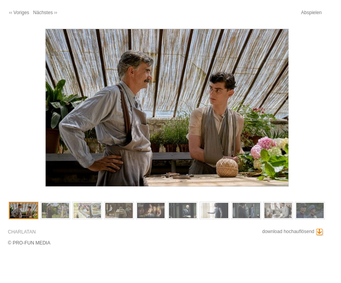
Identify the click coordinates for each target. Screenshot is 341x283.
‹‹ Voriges (19, 12)
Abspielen (311, 12)
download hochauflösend (288, 231)
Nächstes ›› (45, 12)
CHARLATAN (22, 232)
